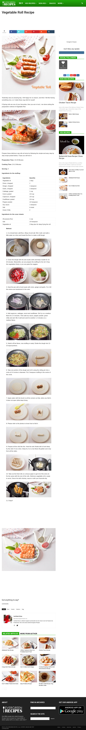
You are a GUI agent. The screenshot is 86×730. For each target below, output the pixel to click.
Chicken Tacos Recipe (44, 650)
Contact (63, 727)
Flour (8, 609)
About (59, 727)
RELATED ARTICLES (10, 634)
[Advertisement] (29, 515)
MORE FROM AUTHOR (28, 634)
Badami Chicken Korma (74, 122)
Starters (18, 609)
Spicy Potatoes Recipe (26, 683)
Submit (74, 727)
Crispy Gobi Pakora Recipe (8, 667)
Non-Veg (43, 3)
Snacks (52, 3)
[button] (82, 3)
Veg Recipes (31, 3)
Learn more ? (23, 719)
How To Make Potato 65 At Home (10, 683)
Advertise (69, 727)
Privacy (79, 727)
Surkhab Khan (18, 616)
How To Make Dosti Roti (74, 185)
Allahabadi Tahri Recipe (8, 650)
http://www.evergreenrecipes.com (20, 618)
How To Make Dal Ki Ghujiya (27, 667)
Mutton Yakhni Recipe (74, 114)
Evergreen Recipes (72, 42)
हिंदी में (21, 3)
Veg (23, 609)
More (61, 3)
